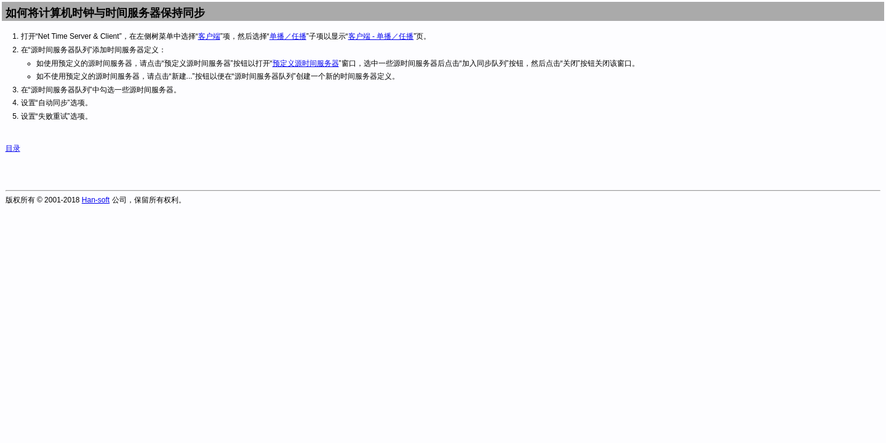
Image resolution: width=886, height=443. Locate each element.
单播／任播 (287, 36)
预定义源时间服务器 (306, 63)
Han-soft (96, 200)
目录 (13, 148)
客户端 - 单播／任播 (381, 36)
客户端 (209, 36)
